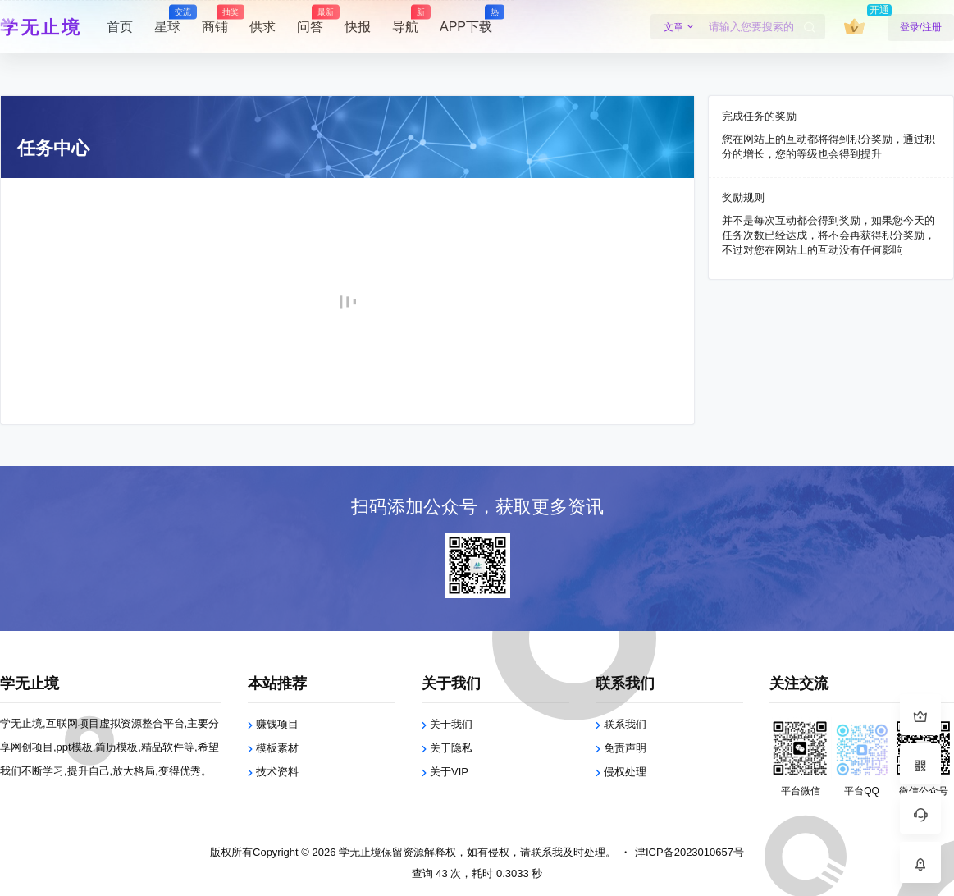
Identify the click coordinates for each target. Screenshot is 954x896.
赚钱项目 (277, 724)
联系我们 (625, 724)
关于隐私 (451, 748)
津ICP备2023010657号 (689, 852)
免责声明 (625, 748)
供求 (262, 27)
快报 (358, 27)
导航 (405, 19)
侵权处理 (625, 772)
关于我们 (451, 724)
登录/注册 (921, 27)
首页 (120, 27)
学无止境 (358, 852)
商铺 (215, 19)
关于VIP (449, 772)
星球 (167, 19)
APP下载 (466, 19)
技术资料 (277, 772)
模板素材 (277, 748)
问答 (310, 19)
